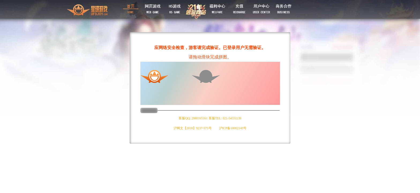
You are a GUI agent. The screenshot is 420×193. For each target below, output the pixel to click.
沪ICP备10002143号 (233, 128)
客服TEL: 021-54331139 (225, 118)
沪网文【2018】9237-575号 (193, 128)
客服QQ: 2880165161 (193, 118)
